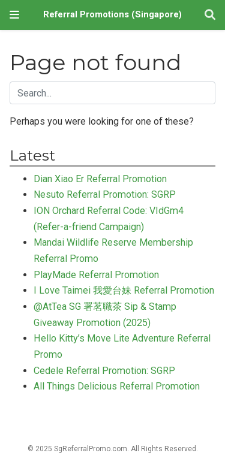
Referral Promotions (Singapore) (112, 15)
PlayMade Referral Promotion (96, 274)
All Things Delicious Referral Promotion (117, 386)
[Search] (210, 15)
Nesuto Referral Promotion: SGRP (105, 194)
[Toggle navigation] (14, 15)
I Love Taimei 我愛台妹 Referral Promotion (124, 290)
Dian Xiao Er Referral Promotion (100, 179)
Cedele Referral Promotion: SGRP (104, 370)
